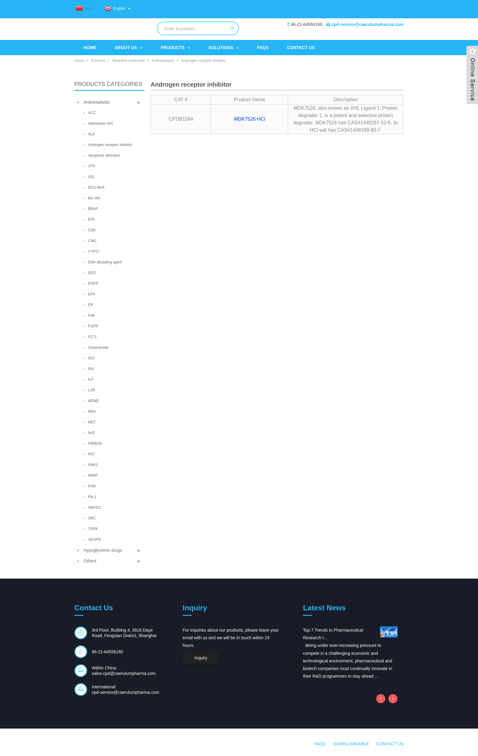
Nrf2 (91, 433)
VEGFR (94, 539)
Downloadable (351, 743)
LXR (91, 390)
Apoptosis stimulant (104, 155)
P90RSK (95, 443)
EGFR (93, 283)
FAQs (263, 47)
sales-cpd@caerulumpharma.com (124, 673)
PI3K (92, 486)
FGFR (93, 326)
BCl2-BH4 (96, 187)
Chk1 (92, 241)
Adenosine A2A (100, 123)
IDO (91, 358)
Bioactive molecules (128, 61)
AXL (91, 177)
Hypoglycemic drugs (103, 550)
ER (90, 305)
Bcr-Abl (94, 198)
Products (175, 47)
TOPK (93, 529)
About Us (128, 47)
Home (90, 47)
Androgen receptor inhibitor (203, 61)
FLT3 (92, 337)
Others (90, 560)
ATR (91, 166)
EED (92, 273)
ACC (92, 113)
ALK (91, 134)
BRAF (93, 209)
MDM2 (93, 401)
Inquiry (200, 657)
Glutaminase (98, 347)
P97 (91, 454)
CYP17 (94, 251)
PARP (93, 475)
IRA (91, 369)
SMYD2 (94, 507)
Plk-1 (92, 497)
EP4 (91, 294)
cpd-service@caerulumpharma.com (367, 24)
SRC (92, 518)
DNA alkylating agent (105, 262)
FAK (91, 315)
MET (92, 422)
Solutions (224, 47)
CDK (92, 230)
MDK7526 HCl (249, 119)
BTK (91, 219)
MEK (92, 411)
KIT (91, 379)
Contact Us (301, 47)
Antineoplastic (163, 61)
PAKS (93, 465)
